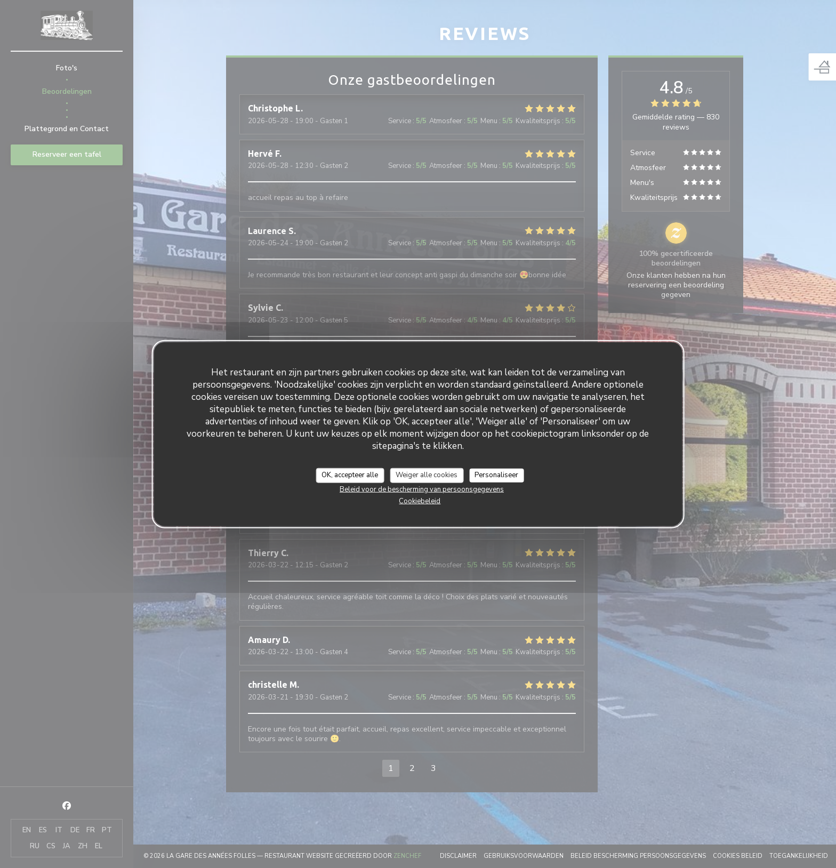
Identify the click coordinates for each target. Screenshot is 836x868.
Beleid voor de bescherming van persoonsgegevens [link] (422, 489)
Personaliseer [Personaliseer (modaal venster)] (496, 475)
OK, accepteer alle (349, 475)
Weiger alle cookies (426, 475)
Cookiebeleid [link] (419, 500)
